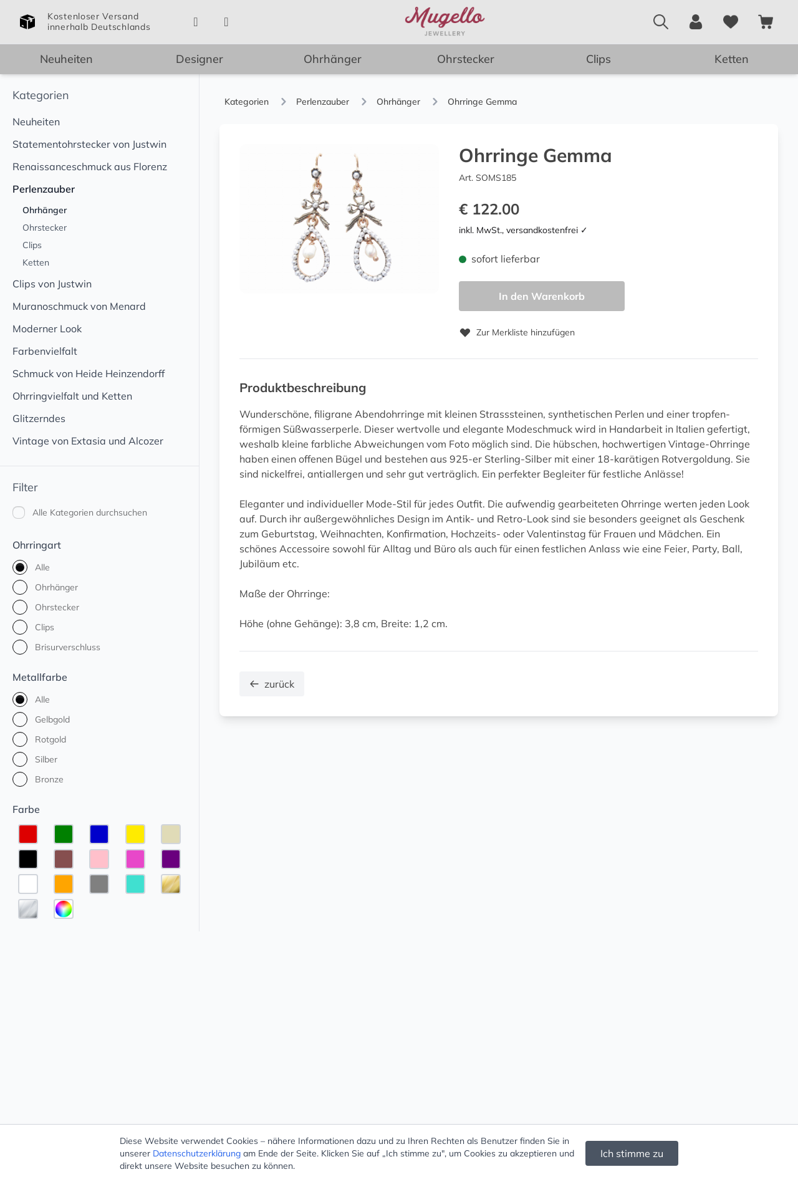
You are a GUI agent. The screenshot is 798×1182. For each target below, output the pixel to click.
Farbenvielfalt (44, 351)
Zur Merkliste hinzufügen (517, 332)
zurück (271, 684)
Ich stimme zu (631, 1153)
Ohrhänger (333, 59)
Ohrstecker (465, 59)
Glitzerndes (38, 418)
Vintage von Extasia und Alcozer (87, 441)
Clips (598, 59)
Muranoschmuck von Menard (79, 306)
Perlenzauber (43, 189)
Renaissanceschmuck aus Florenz (89, 166)
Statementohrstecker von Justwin (89, 144)
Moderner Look (47, 328)
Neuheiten (66, 59)
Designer (199, 59)
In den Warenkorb (542, 296)
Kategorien (40, 95)
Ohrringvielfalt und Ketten (72, 396)
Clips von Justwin (52, 283)
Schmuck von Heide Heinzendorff (88, 373)
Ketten (731, 59)
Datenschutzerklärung (197, 1153)
